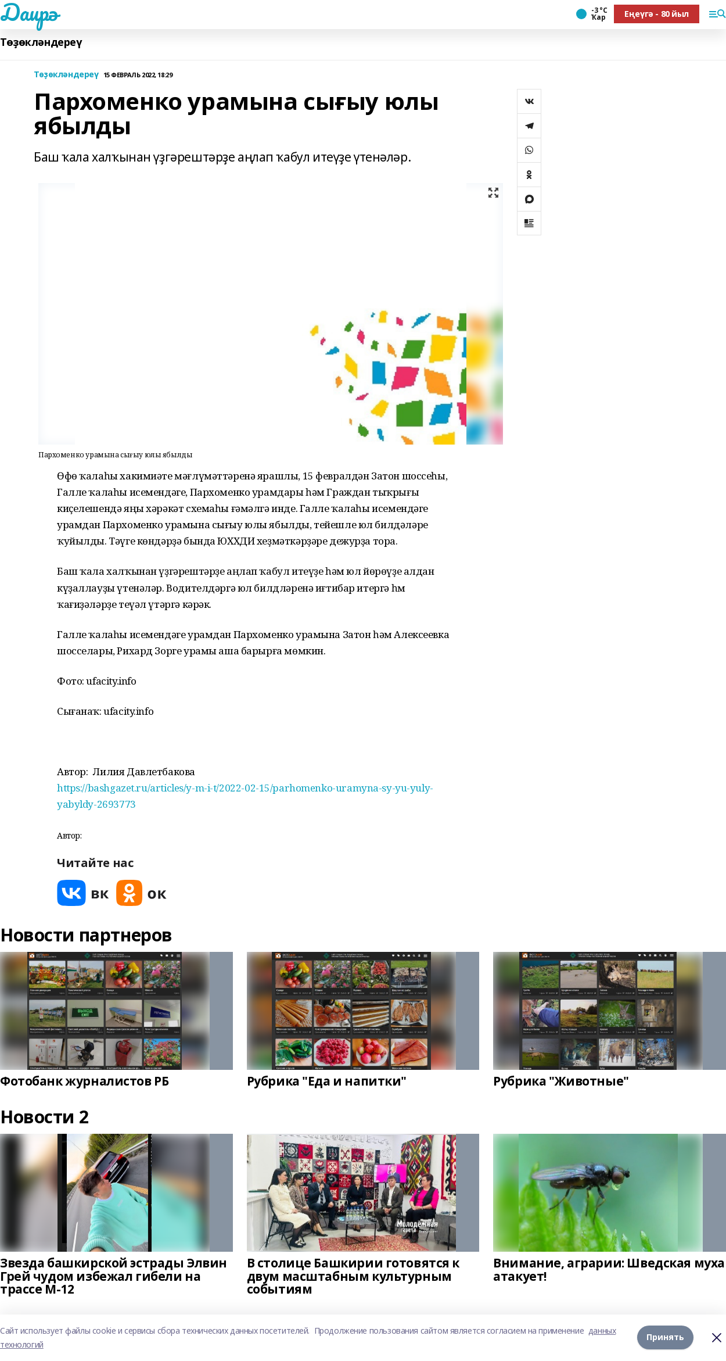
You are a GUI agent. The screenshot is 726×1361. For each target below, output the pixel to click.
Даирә (28, 12)
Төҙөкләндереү (41, 42)
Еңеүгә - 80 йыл (656, 13)
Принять (665, 1337)
